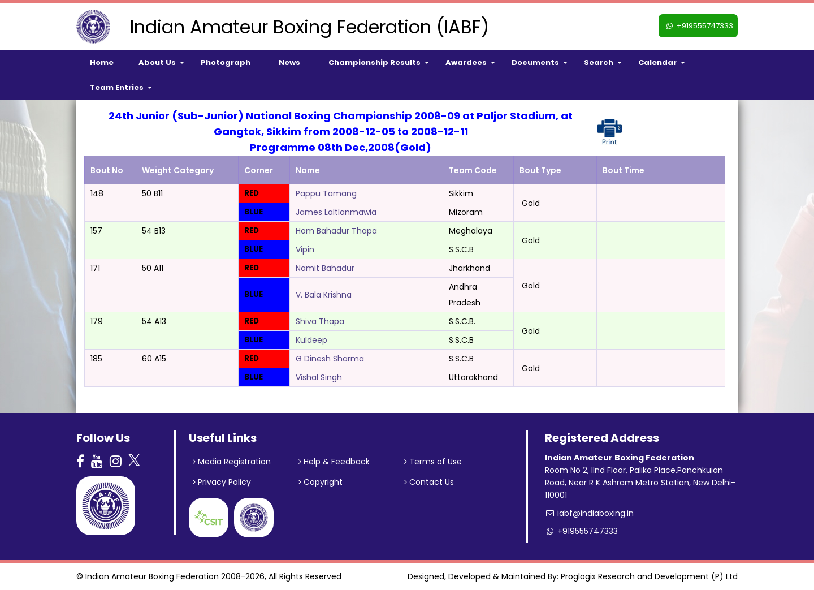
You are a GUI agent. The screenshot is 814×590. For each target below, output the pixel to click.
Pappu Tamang (326, 193)
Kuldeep (311, 340)
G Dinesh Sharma (330, 358)
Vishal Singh (319, 377)
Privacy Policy (222, 482)
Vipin (305, 249)
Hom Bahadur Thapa (336, 230)
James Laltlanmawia (336, 212)
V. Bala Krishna (324, 294)
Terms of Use (433, 461)
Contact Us (429, 482)
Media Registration (232, 461)
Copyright (320, 482)
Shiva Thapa (320, 321)
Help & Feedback (334, 461)
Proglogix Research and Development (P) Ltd (649, 576)
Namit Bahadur (325, 268)
